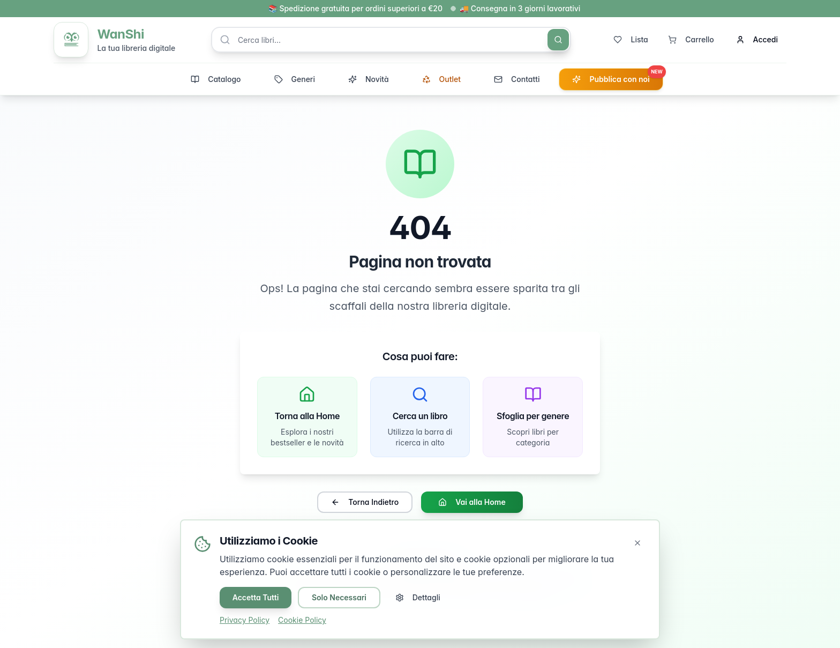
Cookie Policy (302, 619)
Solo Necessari (339, 597)
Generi (294, 79)
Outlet (441, 79)
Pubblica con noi (617, 76)
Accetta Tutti (255, 597)
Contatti (516, 79)
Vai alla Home (471, 503)
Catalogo (216, 79)
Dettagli (418, 597)
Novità (368, 79)
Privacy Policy (244, 619)
